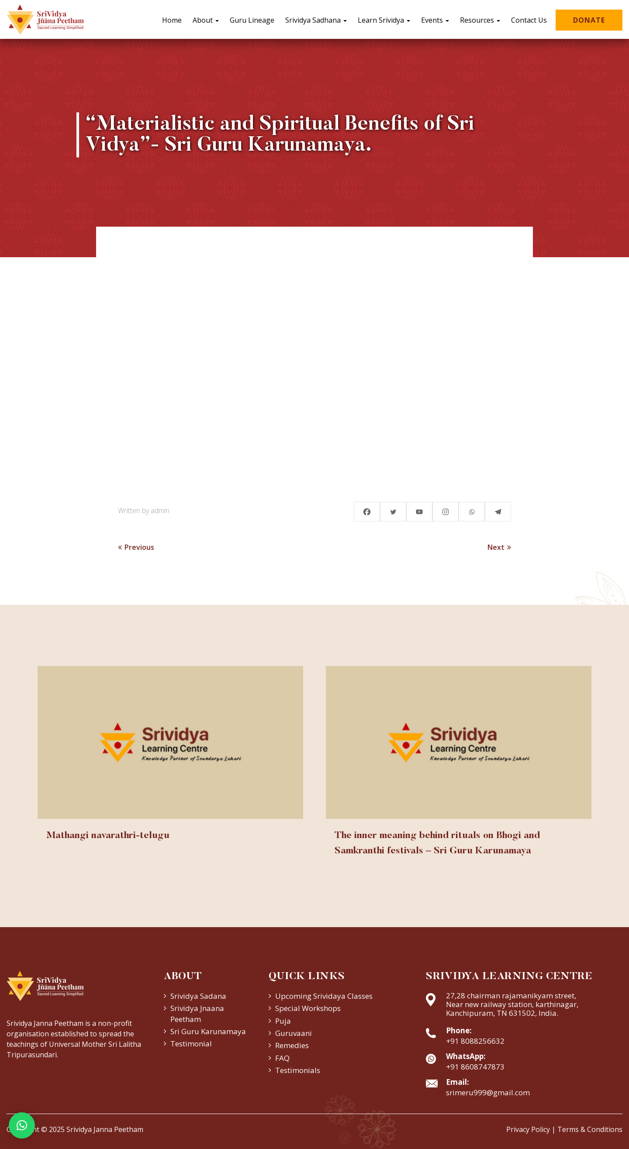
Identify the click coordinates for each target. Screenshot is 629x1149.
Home (172, 20)
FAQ (282, 1058)
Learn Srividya (384, 20)
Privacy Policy (528, 1129)
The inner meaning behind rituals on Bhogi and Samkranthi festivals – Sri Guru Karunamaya (437, 843)
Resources (480, 20)
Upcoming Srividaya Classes (324, 996)
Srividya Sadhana (316, 20)
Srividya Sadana (198, 996)
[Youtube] (419, 511)
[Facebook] (367, 511)
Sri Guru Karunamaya (208, 1031)
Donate (589, 20)
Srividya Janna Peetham (104, 1129)
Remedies (292, 1045)
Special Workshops (308, 1008)
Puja (283, 1021)
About (206, 20)
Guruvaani (293, 1033)
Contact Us (529, 20)
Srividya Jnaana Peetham (197, 1013)
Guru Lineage (252, 20)
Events (435, 20)
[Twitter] (393, 511)
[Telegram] (498, 511)
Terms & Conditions (589, 1129)
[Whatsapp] (472, 511)
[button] (22, 1125)
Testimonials (297, 1070)
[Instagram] (445, 511)
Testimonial (191, 1044)
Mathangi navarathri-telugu (107, 836)
